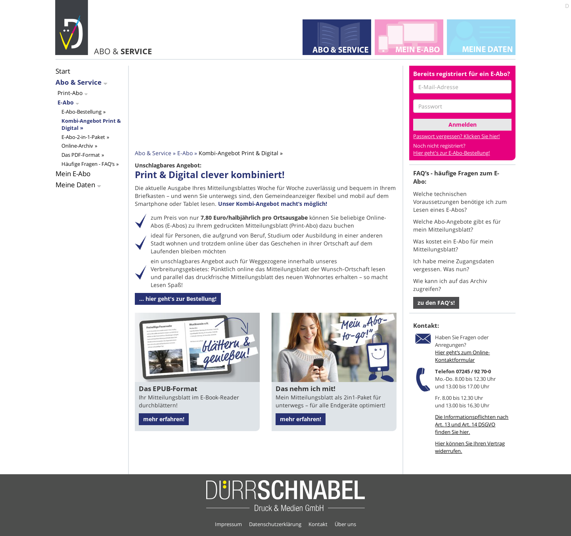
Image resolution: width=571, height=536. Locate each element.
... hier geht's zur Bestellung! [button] (178, 298)
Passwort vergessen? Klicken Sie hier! (456, 136)
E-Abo (65, 102)
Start (63, 71)
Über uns (345, 524)
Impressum (228, 524)
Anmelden (462, 124)
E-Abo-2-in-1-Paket (83, 137)
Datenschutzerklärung (275, 524)
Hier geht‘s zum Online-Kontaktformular (462, 356)
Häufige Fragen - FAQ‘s (88, 163)
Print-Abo (69, 93)
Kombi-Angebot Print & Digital (91, 124)
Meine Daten (75, 184)
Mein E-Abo (73, 173)
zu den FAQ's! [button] (436, 302)
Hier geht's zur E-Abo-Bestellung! (451, 152)
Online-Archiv (77, 145)
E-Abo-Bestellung (81, 111)
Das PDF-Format (80, 154)
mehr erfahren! (163, 419)
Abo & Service (79, 82)
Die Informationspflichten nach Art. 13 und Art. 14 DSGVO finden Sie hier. (471, 424)
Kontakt (318, 524)
